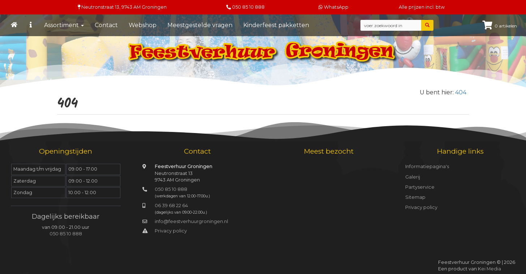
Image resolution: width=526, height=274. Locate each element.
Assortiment (64, 25)
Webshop (143, 25)
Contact (106, 25)
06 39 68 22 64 (171, 205)
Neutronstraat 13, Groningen (122, 7)
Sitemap (415, 197)
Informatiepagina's (427, 166)
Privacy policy (171, 231)
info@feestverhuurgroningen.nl (191, 221)
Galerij (412, 177)
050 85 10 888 (248, 7)
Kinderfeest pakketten (276, 25)
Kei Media (489, 268)
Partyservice (420, 187)
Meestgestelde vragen (199, 25)
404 (460, 92)
